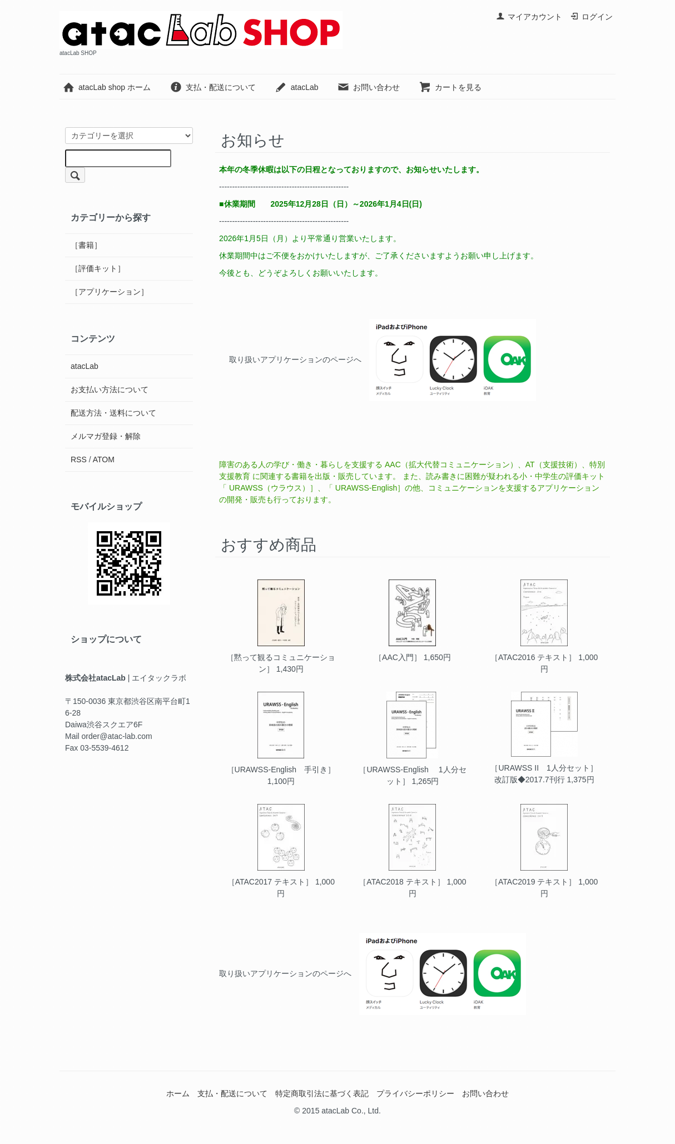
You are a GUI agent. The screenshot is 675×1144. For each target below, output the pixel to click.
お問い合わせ (368, 87)
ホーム (178, 1093)
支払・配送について (213, 87)
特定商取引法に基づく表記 (322, 1093)
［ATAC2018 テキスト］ (401, 881)
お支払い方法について (109, 389)
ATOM (104, 459)
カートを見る (450, 87)
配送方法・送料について (113, 412)
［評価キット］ (98, 268)
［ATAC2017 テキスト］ (270, 881)
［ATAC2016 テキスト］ (533, 657)
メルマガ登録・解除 (106, 436)
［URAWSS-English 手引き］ (281, 769)
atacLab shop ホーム (106, 87)
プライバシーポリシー (415, 1093)
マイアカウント (529, 16)
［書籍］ (86, 245)
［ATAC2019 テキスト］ (533, 881)
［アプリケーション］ (109, 291)
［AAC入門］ (397, 657)
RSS (79, 459)
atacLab (297, 87)
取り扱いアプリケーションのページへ (295, 359)
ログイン (591, 16)
